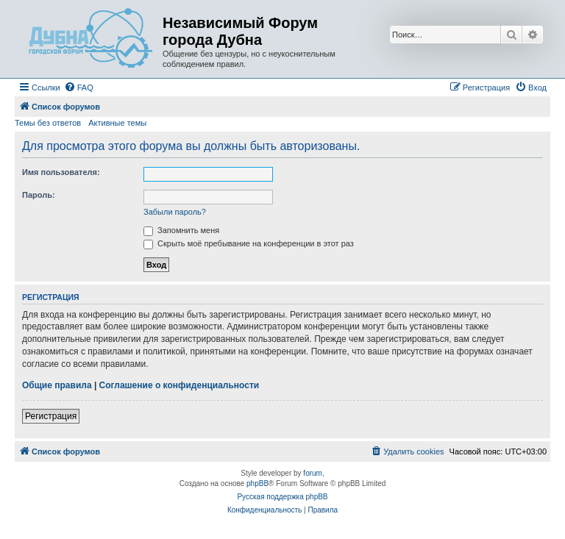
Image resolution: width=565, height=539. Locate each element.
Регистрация (51, 416)
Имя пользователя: (61, 172)
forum (312, 473)
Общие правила (57, 385)
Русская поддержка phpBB (282, 497)
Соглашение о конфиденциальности (179, 385)
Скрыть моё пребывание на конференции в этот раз (248, 243)
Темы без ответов (48, 122)
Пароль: (38, 194)
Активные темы (117, 122)
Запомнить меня (181, 230)
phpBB (257, 483)
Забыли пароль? (174, 211)
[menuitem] (78, 87)
